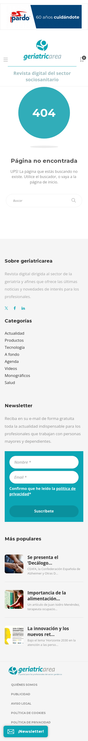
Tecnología (15, 347)
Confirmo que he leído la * (42, 491)
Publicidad (20, 694)
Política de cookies (28, 713)
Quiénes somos (24, 685)
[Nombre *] (44, 462)
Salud (10, 382)
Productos (14, 340)
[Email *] (44, 477)
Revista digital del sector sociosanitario (42, 76)
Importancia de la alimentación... (46, 595)
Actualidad (14, 333)
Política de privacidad (31, 722)
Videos (11, 368)
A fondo (12, 354)
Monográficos (17, 375)
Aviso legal (21, 703)
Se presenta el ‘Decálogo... (42, 560)
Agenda (12, 361)
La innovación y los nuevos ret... (48, 631)
